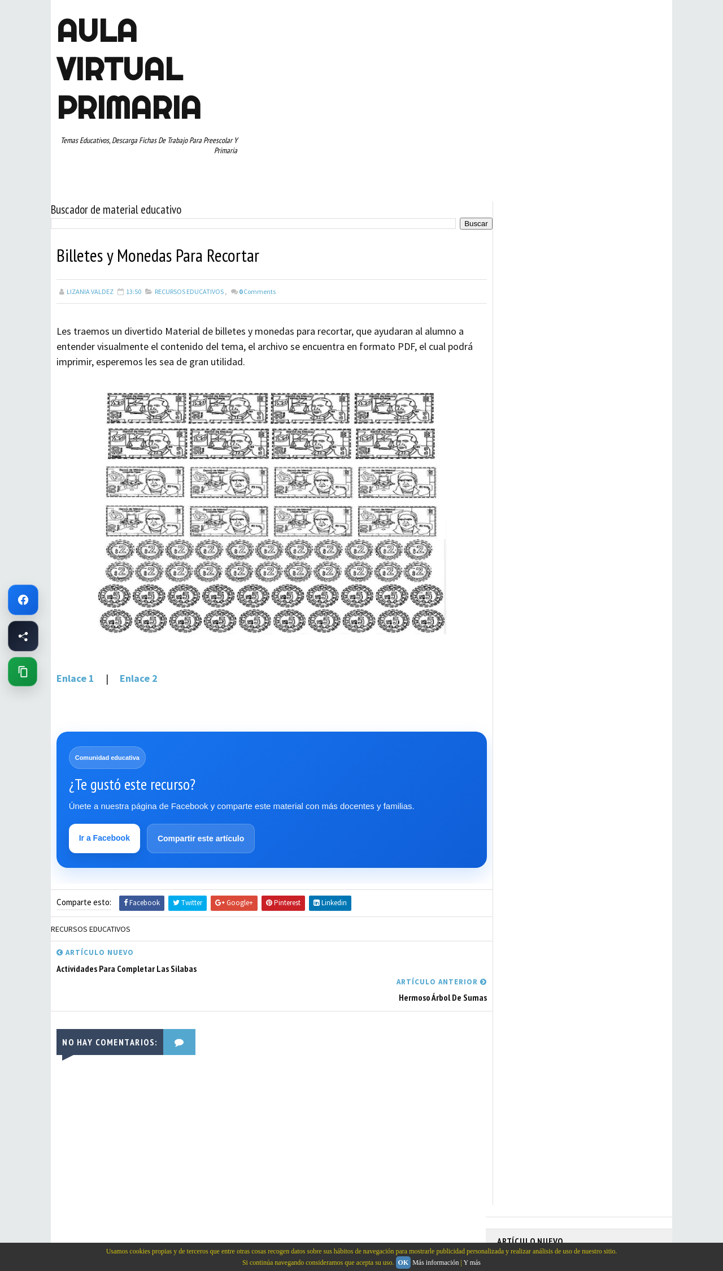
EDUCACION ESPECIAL (534, 537)
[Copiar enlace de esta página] (22, 671)
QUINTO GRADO (584, 596)
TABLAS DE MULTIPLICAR (538, 655)
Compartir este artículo (201, 838)
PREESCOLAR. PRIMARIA (537, 576)
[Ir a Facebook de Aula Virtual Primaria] (23, 600)
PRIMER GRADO (525, 596)
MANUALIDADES (525, 556)
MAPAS (571, 556)
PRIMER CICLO (607, 576)
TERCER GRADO (525, 675)
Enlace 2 (139, 677)
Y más (472, 1262)
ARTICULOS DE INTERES (537, 497)
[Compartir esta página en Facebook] (23, 636)
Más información (435, 1262)
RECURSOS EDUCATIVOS (189, 291)
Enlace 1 (77, 677)
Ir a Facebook (104, 837)
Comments (257, 291)
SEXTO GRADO (587, 635)
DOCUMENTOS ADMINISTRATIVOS (552, 517)
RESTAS (597, 616)
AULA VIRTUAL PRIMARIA (128, 69)
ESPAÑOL (593, 537)
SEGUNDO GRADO (528, 635)
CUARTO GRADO (609, 497)
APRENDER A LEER (582, 477)
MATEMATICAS (616, 556)
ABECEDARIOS (523, 477)
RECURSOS (636, 596)
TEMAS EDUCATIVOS (618, 655)
